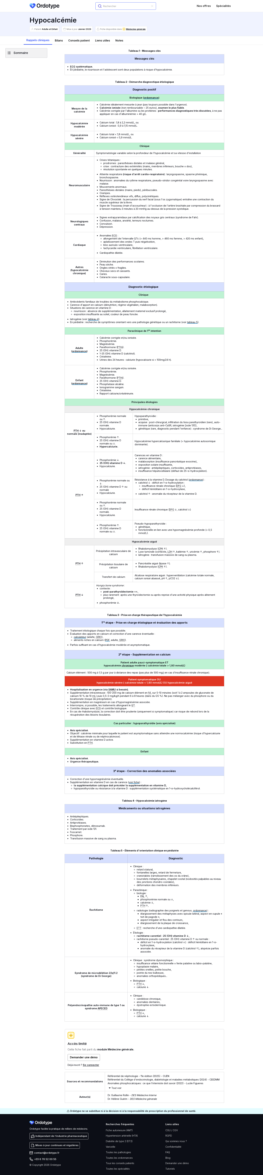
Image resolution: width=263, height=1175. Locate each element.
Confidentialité (173, 1146)
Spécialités (223, 6)
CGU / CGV (171, 1130)
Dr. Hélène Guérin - (132, 1098)
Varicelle (110, 1146)
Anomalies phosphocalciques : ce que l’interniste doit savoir (142, 1083)
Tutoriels (170, 1168)
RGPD (168, 1135)
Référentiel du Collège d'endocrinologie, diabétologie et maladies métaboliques (153, 1079)
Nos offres (204, 6)
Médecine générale (136, 29)
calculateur (80, 637)
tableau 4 (93, 319)
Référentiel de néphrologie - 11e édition (130, 1076)
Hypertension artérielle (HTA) (122, 1135)
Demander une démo (177, 1163)
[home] (44, 6)
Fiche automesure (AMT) (119, 1130)
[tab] (38, 40)
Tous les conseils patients (120, 1163)
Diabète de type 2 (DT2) (119, 1141)
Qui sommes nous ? (176, 1141)
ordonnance (151, 97)
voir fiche (134, 782)
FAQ (167, 1152)
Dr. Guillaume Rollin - (132, 1095)
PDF (107, 640)
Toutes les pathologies (118, 1152)
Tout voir (116, 1088)
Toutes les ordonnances (119, 1157)
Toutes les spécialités (118, 1168)
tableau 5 (192, 322)
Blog (167, 1157)
